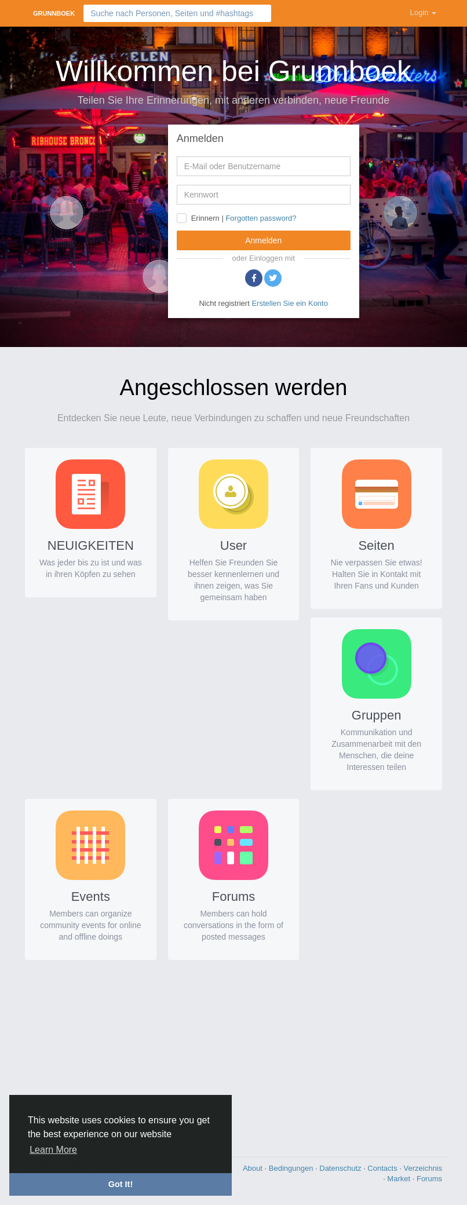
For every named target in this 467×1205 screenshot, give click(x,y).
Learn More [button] (53, 1150)
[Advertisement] (233, 1055)
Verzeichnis (423, 1168)
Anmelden (263, 240)
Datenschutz (341, 1168)
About (254, 1168)
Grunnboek (54, 13)
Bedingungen (292, 1168)
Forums (429, 1178)
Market (399, 1178)
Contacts (383, 1168)
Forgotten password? (260, 218)
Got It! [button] (120, 1184)
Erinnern (205, 218)
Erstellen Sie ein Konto (289, 303)
